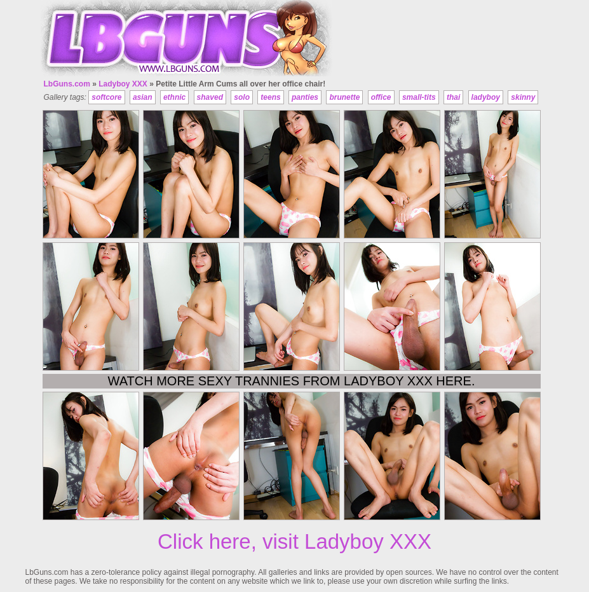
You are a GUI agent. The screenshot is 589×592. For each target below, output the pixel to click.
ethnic (174, 97)
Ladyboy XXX (122, 83)
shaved (210, 97)
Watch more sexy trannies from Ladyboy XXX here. (291, 381)
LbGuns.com (67, 83)
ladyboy (485, 97)
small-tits (419, 97)
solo (242, 97)
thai (453, 97)
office (381, 97)
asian (142, 97)
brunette (344, 97)
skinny (523, 97)
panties (305, 97)
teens (270, 97)
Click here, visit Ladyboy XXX (294, 541)
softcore (106, 97)
